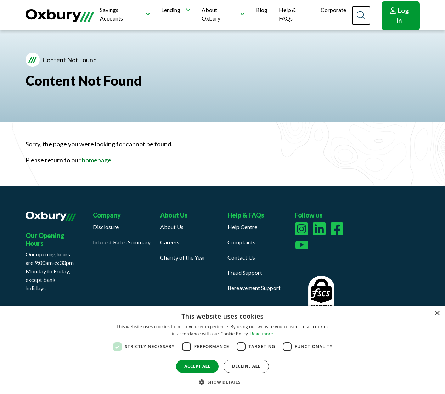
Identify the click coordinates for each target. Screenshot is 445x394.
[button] (222, 382)
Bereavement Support (254, 287)
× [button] (437, 313)
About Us (172, 227)
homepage (96, 160)
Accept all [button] (197, 366)
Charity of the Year (182, 257)
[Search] (361, 15)
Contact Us (241, 257)
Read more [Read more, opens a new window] (261, 334)
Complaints (241, 242)
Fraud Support (244, 272)
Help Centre (242, 227)
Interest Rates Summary (122, 242)
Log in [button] (399, 15)
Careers (169, 242)
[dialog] (222, 350)
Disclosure (106, 227)
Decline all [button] (246, 366)
